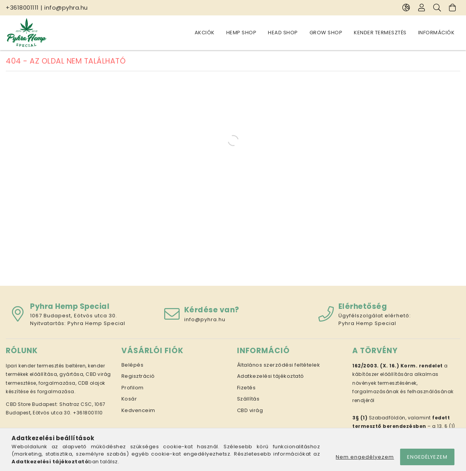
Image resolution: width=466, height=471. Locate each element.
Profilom (132, 387)
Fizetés (246, 387)
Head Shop (283, 32)
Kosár (129, 398)
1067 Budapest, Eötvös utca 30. (73, 315)
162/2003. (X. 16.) (375, 365)
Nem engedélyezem (365, 457)
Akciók (205, 32)
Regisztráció (138, 376)
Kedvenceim (138, 410)
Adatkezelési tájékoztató (270, 376)
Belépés (132, 365)
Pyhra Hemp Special (96, 323)
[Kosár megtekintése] (452, 7)
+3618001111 (22, 7)
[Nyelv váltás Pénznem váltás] (406, 7)
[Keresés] (437, 7)
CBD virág (250, 410)
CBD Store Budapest (31, 404)
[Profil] (421, 7)
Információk (436, 32)
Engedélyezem (427, 457)
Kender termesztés (380, 32)
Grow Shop (326, 32)
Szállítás (248, 398)
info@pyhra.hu (66, 7)
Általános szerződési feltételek (278, 365)
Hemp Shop (241, 32)
